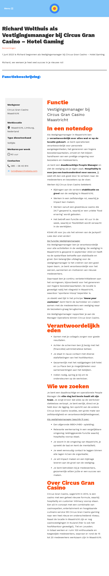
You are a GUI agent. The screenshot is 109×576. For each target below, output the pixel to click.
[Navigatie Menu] (8, 8)
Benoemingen (9, 48)
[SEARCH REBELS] (54, 8)
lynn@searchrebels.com (24, 171)
